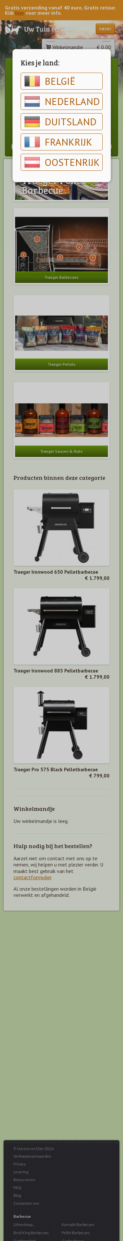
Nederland (62, 101)
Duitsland (60, 122)
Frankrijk (58, 142)
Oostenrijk (62, 162)
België (49, 81)
